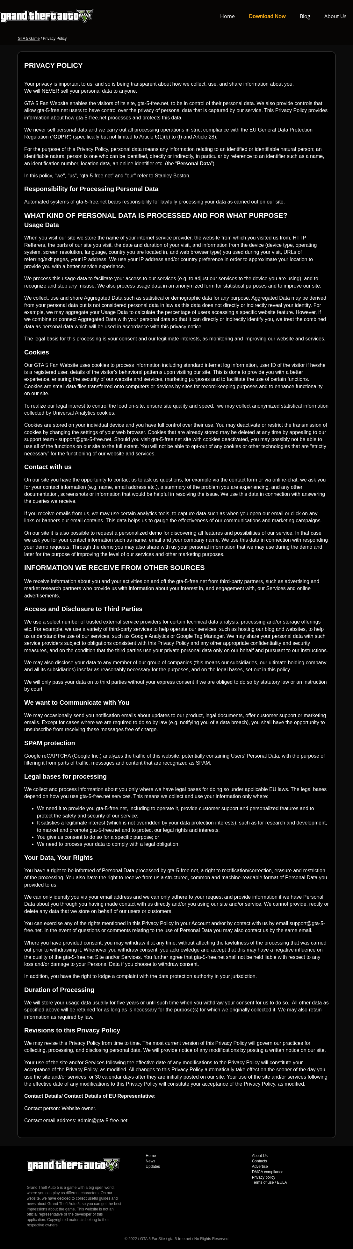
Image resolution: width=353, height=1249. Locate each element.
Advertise (260, 1166)
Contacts (259, 1161)
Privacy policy (263, 1177)
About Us (335, 16)
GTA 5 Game (29, 38)
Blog (305, 16)
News (150, 1161)
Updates (153, 1166)
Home (227, 16)
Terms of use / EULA (269, 1182)
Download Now (267, 16)
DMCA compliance (268, 1172)
